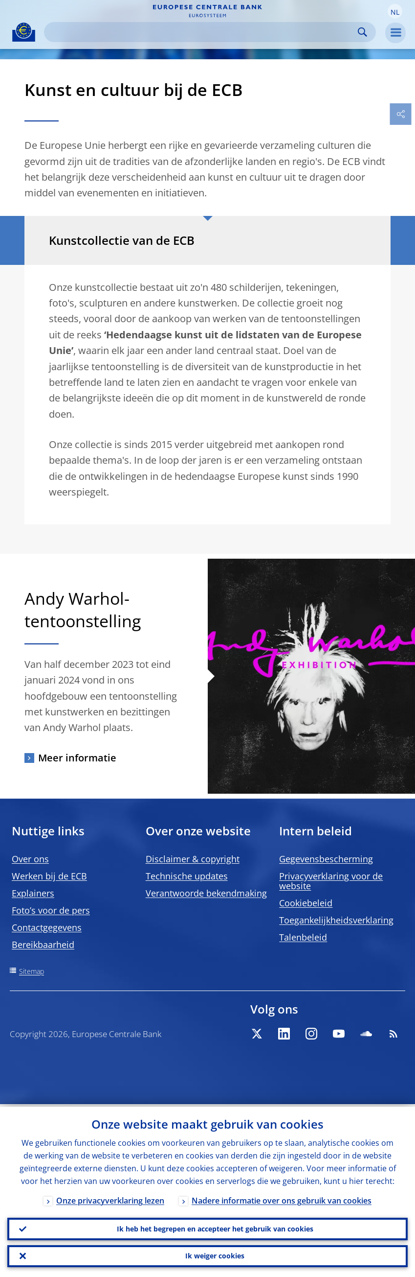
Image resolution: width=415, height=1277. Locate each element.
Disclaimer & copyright (193, 859)
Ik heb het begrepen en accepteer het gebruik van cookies (215, 1226)
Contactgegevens (47, 927)
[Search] (202, 32)
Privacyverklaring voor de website (331, 881)
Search (362, 32)
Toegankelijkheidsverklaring (336, 920)
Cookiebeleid (305, 903)
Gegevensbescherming (326, 859)
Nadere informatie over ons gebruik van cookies (281, 1198)
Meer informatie (77, 757)
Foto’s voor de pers (51, 910)
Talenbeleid (303, 937)
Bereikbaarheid (43, 944)
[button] (395, 11)
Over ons (30, 859)
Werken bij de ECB (49, 876)
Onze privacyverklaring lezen (110, 1198)
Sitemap (31, 971)
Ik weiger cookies (214, 1255)
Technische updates (187, 876)
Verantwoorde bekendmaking (206, 893)
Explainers (33, 893)
